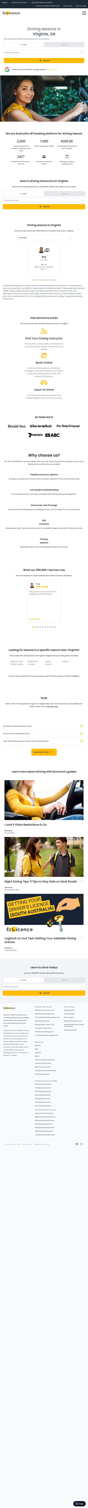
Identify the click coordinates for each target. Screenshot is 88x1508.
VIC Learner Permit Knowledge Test (47, 1017)
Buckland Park (33, 661)
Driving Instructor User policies (45, 1070)
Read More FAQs (43, 752)
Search (44, 60)
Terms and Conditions (42, 1144)
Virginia (48, 661)
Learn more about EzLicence (45, 1060)
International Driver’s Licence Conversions (74, 1025)
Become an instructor (42, 1067)
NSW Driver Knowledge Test (44, 1014)
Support (4, 2)
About (37, 1056)
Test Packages (69, 1014)
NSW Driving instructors (43, 1084)
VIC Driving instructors (43, 1088)
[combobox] (44, 52)
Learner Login (67, 6)
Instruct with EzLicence (19, 2)
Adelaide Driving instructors (44, 1128)
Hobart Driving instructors (44, 1131)
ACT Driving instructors (43, 1106)
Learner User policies (42, 1074)
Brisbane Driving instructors (44, 1120)
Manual (64, 45)
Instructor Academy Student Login (48, 6)
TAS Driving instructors (43, 1102)
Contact (38, 1053)
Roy (44, 257)
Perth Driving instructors (43, 1124)
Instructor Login (81, 6)
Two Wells (31, 664)
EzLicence (8, 830)
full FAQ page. (52, 706)
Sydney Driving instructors (44, 1113)
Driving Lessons (69, 1010)
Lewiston (48, 664)
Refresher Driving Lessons (73, 1021)
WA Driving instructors (43, 1095)
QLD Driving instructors (43, 1092)
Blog (36, 1049)
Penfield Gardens (16, 664)
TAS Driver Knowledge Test (44, 1032)
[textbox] (44, 52)
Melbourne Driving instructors (45, 1117)
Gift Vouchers (69, 1017)
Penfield (65, 661)
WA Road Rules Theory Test (44, 1025)
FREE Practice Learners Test (44, 1010)
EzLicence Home (11, 13)
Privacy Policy (27, 1144)
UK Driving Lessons (70, 1030)
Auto (25, 45)
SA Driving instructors (42, 1099)
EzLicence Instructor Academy (42, 2)
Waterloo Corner (16, 661)
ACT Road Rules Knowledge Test (46, 1035)
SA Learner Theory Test (43, 1028)
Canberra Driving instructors (45, 1135)
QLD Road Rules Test (42, 1021)
